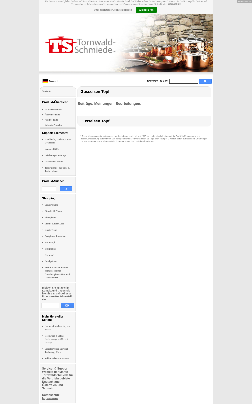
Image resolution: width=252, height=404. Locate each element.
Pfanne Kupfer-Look (54, 223)
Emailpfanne (51, 261)
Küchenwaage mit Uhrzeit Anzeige (56, 339)
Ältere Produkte (52, 114)
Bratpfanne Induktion (55, 236)
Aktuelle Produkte (53, 109)
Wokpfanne (50, 249)
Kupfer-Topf (51, 230)
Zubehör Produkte (53, 125)
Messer (57, 358)
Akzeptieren (146, 9)
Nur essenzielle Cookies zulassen (113, 9)
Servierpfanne (51, 205)
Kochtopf (49, 255)
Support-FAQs (52, 149)
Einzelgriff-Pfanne (53, 211)
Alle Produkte (51, 120)
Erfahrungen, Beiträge (55, 155)
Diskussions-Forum (54, 161)
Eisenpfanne (50, 217)
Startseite (152, 81)
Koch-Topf (50, 242)
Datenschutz (174, 4)
